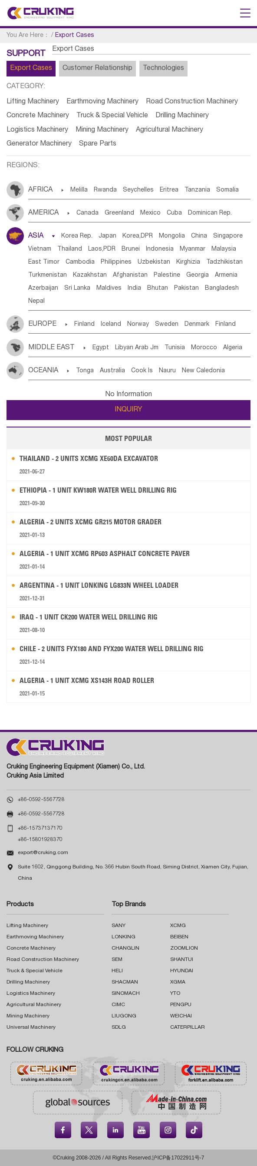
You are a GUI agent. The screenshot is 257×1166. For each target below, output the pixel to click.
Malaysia (223, 249)
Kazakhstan (90, 275)
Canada (87, 213)
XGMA (177, 982)
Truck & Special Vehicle (112, 116)
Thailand (69, 249)
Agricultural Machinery (169, 130)
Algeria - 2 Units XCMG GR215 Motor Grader (90, 521)
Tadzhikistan (224, 262)
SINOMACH (126, 993)
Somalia (227, 190)
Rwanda (105, 190)
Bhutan (157, 288)
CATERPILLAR (187, 1027)
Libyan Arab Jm (136, 348)
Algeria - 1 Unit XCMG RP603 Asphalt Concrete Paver (105, 553)
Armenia (226, 275)
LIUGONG (124, 1016)
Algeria (232, 348)
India (134, 288)
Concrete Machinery (38, 116)
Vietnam (39, 249)
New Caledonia (203, 371)
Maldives (109, 288)
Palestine (167, 275)
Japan (107, 236)
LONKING (123, 937)
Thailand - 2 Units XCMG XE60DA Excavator (89, 458)
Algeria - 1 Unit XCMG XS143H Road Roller (87, 680)
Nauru (167, 371)
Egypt (100, 348)
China (199, 236)
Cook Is (142, 371)
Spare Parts (97, 144)
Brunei (131, 249)
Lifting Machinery (33, 102)
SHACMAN (125, 982)
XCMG (178, 925)
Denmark (197, 324)
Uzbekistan (154, 262)
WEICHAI (181, 1016)
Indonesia (160, 249)
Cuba (174, 213)
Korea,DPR (137, 236)
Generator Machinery (39, 144)
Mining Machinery (102, 130)
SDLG (119, 1027)
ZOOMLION (184, 948)
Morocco (204, 348)
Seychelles (138, 190)
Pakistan (186, 288)
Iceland (111, 324)
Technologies (163, 68)
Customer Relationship (97, 68)
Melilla (79, 190)
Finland (84, 324)
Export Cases (31, 68)
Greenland (119, 213)
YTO (175, 993)
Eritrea (169, 190)
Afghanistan (130, 275)
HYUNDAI (181, 971)
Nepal (36, 301)
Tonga (85, 371)
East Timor (43, 262)
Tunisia (175, 348)
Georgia (197, 275)
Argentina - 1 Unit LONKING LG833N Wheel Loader (99, 585)
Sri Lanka (77, 288)
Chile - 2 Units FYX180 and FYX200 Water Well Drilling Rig (112, 648)
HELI (117, 971)
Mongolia (172, 236)
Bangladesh (222, 288)
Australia (112, 371)
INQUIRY (128, 410)
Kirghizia (188, 262)
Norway (138, 324)
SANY (118, 925)
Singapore (228, 236)
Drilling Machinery (182, 116)
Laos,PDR (101, 249)
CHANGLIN (125, 948)
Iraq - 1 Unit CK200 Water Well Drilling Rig (89, 617)
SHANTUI (181, 959)
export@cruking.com (43, 852)
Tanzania (197, 190)
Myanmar (192, 249)
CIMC (118, 1004)
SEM (117, 959)
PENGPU (180, 1004)
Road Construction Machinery (192, 102)
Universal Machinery (31, 1027)
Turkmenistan (47, 275)
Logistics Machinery (37, 130)
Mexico (150, 213)
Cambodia (80, 262)
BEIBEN (179, 937)
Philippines (116, 262)
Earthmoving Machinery (102, 102)
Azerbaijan (43, 288)
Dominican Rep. (210, 213)
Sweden (166, 324)
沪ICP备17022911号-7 (178, 1158)
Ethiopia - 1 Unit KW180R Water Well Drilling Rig (98, 490)
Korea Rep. (76, 236)
